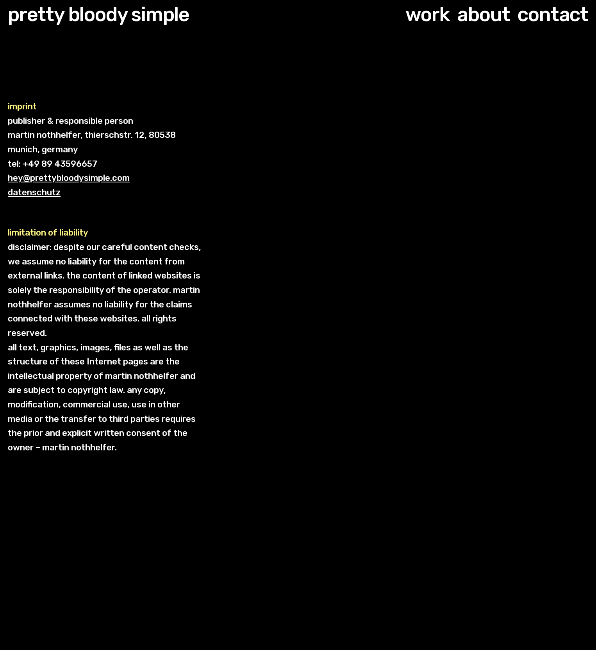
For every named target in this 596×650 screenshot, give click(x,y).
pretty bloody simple (98, 14)
